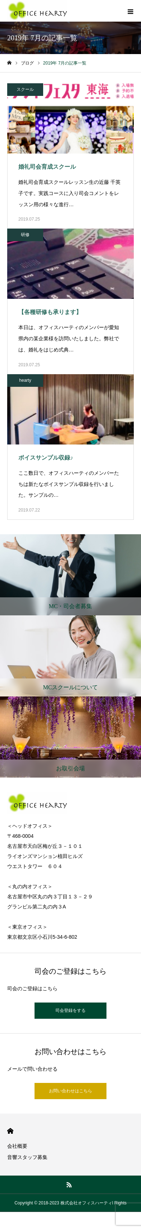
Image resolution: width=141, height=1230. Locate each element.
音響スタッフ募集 (27, 1157)
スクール (25, 89)
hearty (25, 380)
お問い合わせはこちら (70, 1090)
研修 (25, 234)
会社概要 (17, 1146)
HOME (10, 1131)
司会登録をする (70, 1010)
